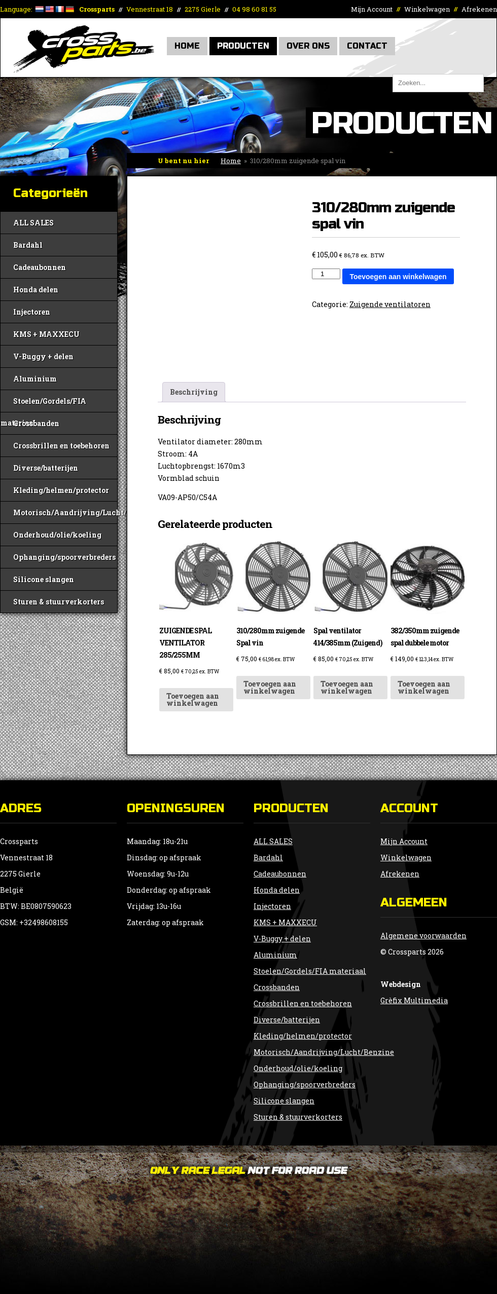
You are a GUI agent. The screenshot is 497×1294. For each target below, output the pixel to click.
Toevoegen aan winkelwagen (397, 277)
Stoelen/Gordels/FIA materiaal (43, 404)
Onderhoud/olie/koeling (57, 535)
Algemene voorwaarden (423, 935)
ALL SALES (33, 222)
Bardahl (28, 245)
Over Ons (308, 46)
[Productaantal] (326, 274)
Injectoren (31, 312)
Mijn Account (372, 9)
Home (187, 46)
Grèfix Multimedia (414, 1000)
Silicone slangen (43, 579)
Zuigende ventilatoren (390, 304)
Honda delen (35, 289)
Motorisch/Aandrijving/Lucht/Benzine (65, 512)
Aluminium (35, 379)
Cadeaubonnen (39, 267)
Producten (243, 46)
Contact (367, 46)
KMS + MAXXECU (46, 334)
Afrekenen (479, 9)
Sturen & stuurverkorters (58, 601)
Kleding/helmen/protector (61, 490)
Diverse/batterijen (45, 468)
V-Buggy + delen (43, 356)
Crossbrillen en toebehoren (61, 445)
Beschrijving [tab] (194, 392)
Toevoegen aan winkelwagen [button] (192, 699)
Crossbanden (36, 423)
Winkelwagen (427, 9)
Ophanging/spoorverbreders (64, 557)
